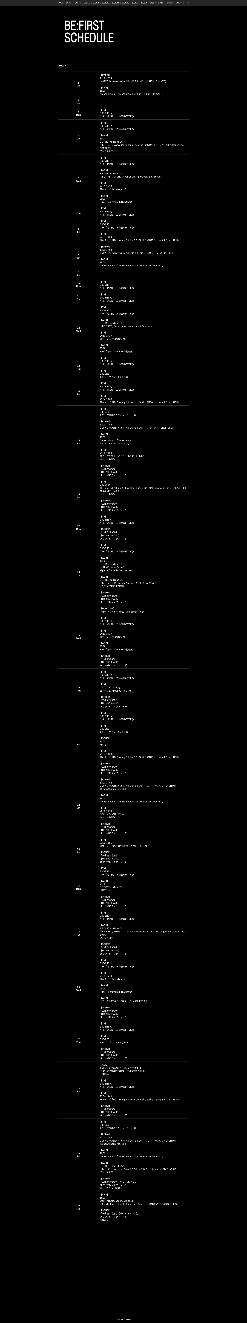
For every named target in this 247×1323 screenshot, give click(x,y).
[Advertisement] (123, 1276)
